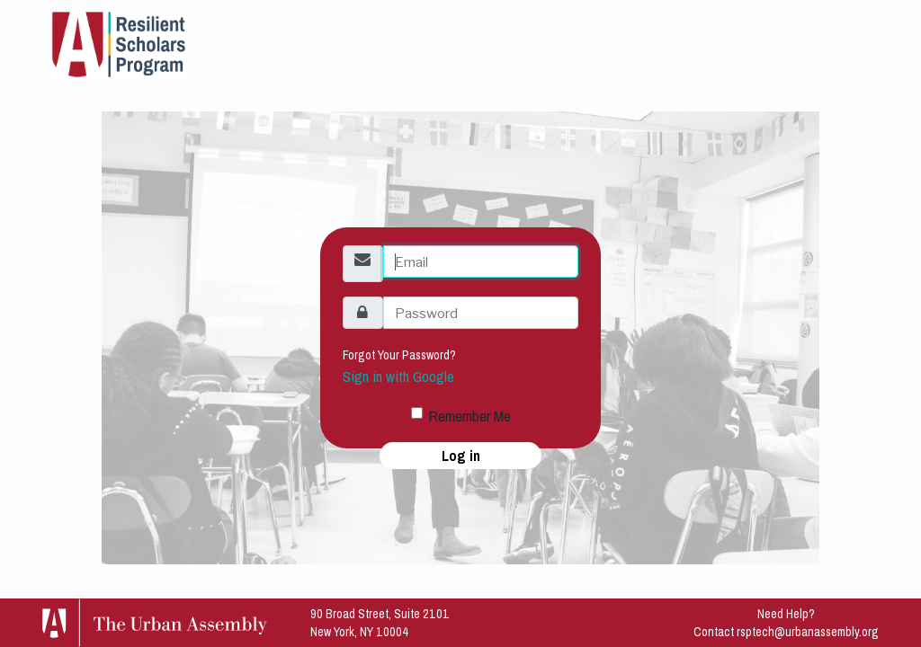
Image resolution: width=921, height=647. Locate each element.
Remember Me (470, 416)
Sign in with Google (398, 376)
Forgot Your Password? (399, 355)
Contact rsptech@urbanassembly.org (786, 632)
